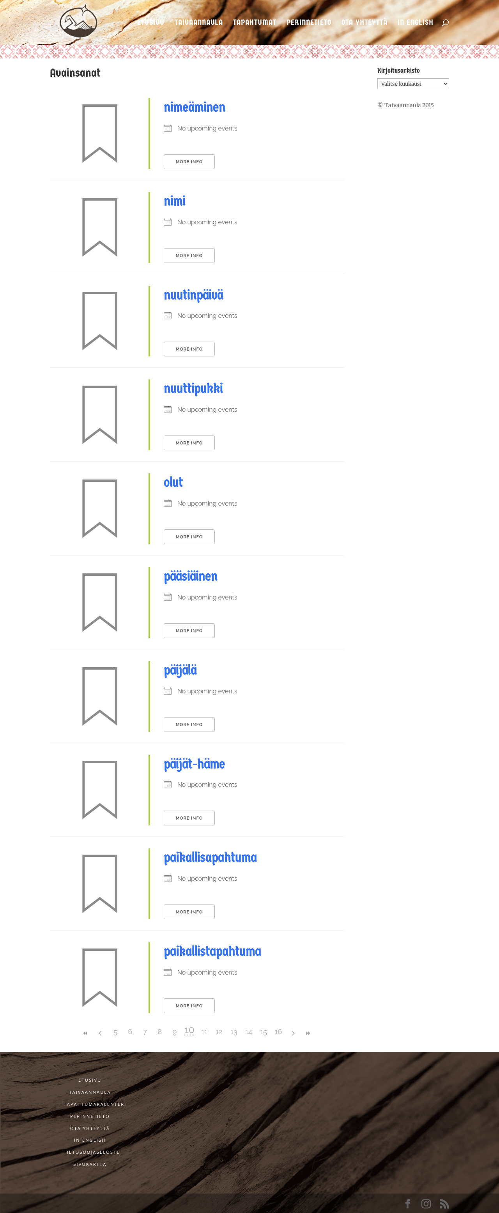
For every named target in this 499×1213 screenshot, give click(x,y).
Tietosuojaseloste (92, 1152)
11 (204, 1032)
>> (308, 1033)
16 (278, 1032)
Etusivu (151, 23)
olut (173, 482)
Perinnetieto (309, 23)
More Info (189, 161)
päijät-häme (194, 764)
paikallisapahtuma (210, 857)
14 (248, 1032)
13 (233, 1032)
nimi (174, 201)
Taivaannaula (199, 23)
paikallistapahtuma (212, 951)
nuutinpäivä (193, 295)
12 (219, 1032)
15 (263, 1032)
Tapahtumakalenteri (95, 1104)
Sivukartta (89, 1164)
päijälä (180, 670)
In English (416, 23)
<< (85, 1033)
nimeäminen (194, 107)
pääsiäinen (191, 576)
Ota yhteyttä (365, 23)
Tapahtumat (254, 23)
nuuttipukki (193, 388)
